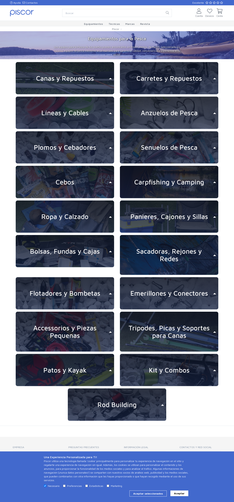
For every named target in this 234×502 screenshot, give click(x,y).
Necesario (54, 485)
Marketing (116, 485)
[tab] (65, 78)
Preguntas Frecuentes (83, 447)
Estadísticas (96, 485)
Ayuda (15, 2)
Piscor (115, 28)
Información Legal (136, 447)
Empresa (18, 447)
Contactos (30, 2)
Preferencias (74, 485)
